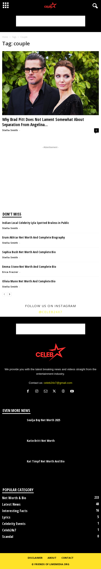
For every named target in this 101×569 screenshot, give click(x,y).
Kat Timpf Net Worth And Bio (45, 461)
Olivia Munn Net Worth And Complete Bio (28, 281)
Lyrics (6, 517)
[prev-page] (4, 294)
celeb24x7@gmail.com (58, 382)
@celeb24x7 (51, 312)
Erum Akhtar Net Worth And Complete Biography (33, 237)
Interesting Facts (14, 510)
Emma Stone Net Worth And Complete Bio (29, 267)
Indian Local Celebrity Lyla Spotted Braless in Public (35, 223)
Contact (67, 557)
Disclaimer (35, 557)
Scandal (7, 536)
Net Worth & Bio (14, 498)
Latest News (11, 504)
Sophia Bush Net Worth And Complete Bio (29, 252)
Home (5, 36)
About (52, 557)
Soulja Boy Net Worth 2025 (43, 420)
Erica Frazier (10, 272)
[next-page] (9, 294)
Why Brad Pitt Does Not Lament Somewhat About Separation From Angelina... (43, 122)
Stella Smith (10, 130)
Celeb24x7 (9, 530)
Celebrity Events (14, 523)
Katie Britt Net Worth (41, 441)
